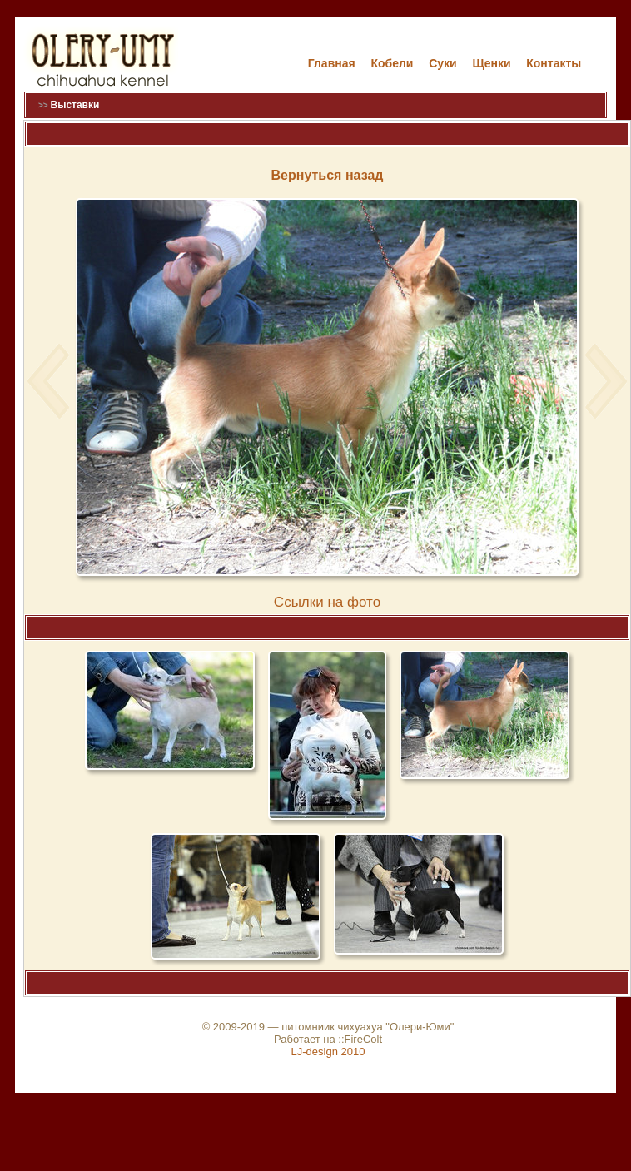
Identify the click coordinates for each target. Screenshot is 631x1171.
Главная (331, 63)
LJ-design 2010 (328, 1051)
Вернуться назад (327, 175)
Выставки (74, 105)
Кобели (391, 63)
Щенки (491, 63)
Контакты (553, 63)
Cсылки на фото (327, 602)
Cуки (443, 63)
